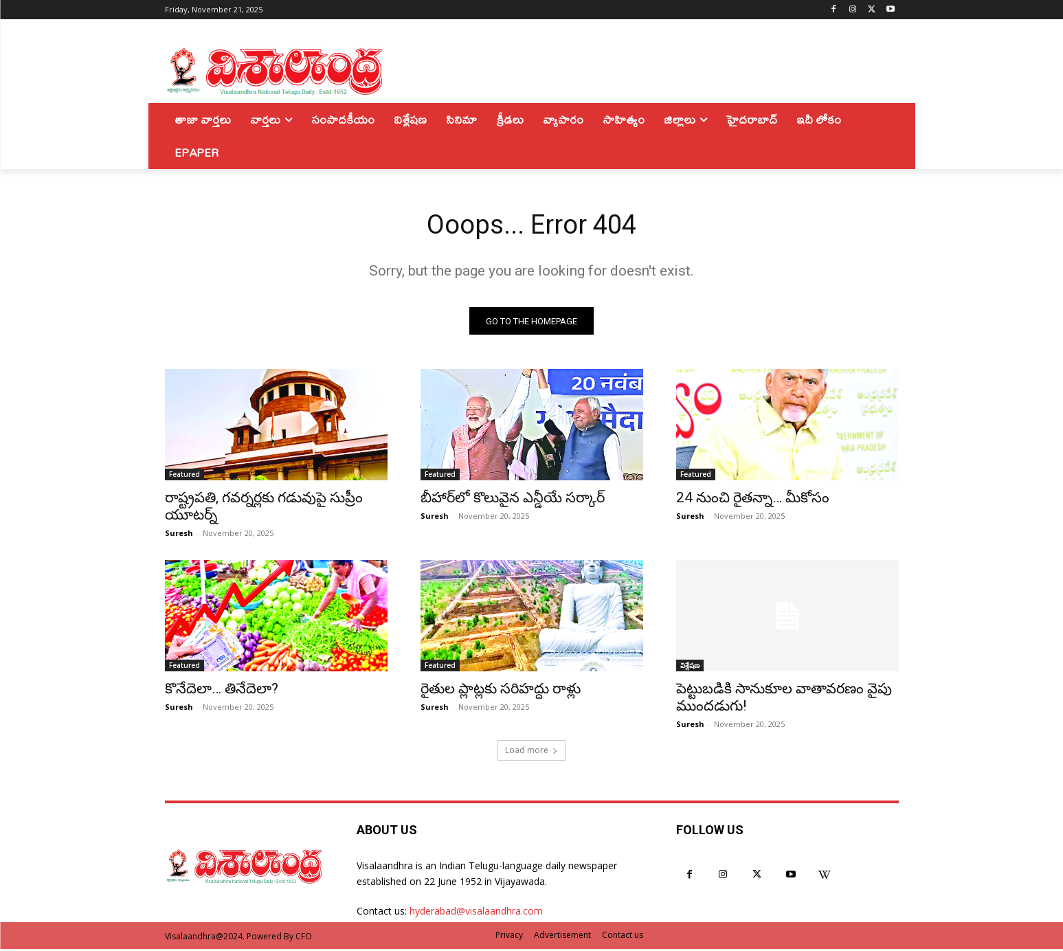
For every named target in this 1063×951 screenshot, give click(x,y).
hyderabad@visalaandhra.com (476, 912)
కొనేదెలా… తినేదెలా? (221, 690)
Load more (531, 752)
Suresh (179, 535)
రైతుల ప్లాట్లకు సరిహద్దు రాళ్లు (501, 690)
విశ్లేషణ (690, 667)
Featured (184, 476)
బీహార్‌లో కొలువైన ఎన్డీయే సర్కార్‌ (513, 499)
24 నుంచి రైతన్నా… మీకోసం (752, 499)
